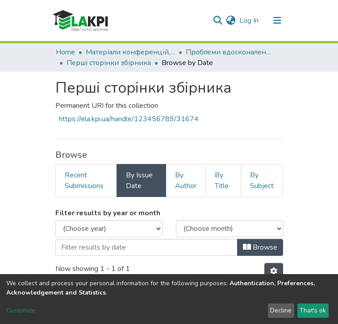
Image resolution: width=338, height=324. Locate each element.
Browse (260, 247)
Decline (281, 310)
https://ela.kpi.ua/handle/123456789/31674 (129, 119)
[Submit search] (218, 20)
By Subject (262, 180)
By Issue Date (139, 180)
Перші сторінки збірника (109, 63)
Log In (249, 20)
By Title (222, 180)
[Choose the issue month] (229, 228)
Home (65, 52)
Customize (20, 310)
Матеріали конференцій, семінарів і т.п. (130, 52)
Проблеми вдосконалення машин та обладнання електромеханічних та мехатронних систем (230, 52)
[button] (231, 20)
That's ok (313, 310)
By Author (185, 180)
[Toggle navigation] (277, 20)
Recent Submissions (84, 180)
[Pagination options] (273, 271)
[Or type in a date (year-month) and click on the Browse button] (146, 247)
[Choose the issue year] (109, 228)
